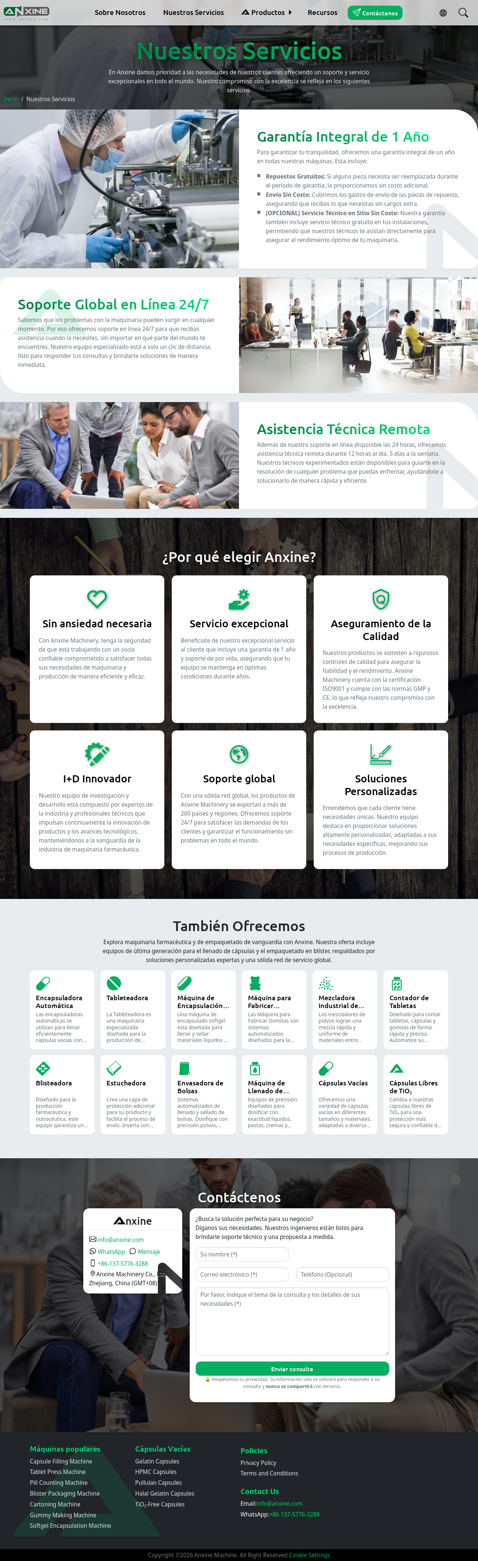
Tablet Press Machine (58, 1472)
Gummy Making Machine (63, 1515)
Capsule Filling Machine (61, 1461)
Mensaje (144, 1252)
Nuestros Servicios (193, 12)
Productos (263, 12)
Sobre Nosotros (120, 12)
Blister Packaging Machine (65, 1493)
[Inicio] (27, 12)
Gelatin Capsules (157, 1461)
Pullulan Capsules (158, 1482)
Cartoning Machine (55, 1504)
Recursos (323, 12)
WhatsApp (107, 1252)
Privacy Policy (258, 1463)
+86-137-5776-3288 (118, 1263)
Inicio (11, 99)
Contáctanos (375, 12)
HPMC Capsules (156, 1472)
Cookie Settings (309, 1555)
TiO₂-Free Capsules (159, 1504)
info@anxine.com (116, 1240)
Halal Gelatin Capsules (164, 1493)
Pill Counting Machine (59, 1482)
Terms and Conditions (269, 1473)
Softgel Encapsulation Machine (70, 1525)
